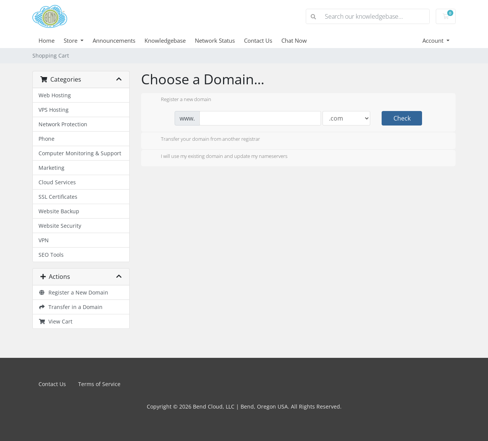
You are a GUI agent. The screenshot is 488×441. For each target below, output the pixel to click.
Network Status (215, 40)
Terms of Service (99, 384)
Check (402, 118)
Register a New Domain (73, 292)
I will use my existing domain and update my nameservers (218, 157)
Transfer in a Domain (71, 307)
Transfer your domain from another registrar (204, 139)
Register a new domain (180, 100)
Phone (47, 138)
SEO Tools (51, 254)
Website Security (60, 225)
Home (47, 40)
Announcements (114, 40)
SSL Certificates (58, 196)
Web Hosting (55, 95)
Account (433, 40)
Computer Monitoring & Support (80, 153)
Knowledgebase (165, 40)
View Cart (55, 321)
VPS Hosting (54, 109)
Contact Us (258, 40)
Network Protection (63, 124)
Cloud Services (57, 182)
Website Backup (59, 211)
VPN (44, 240)
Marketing (51, 167)
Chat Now (294, 40)
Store (71, 40)
